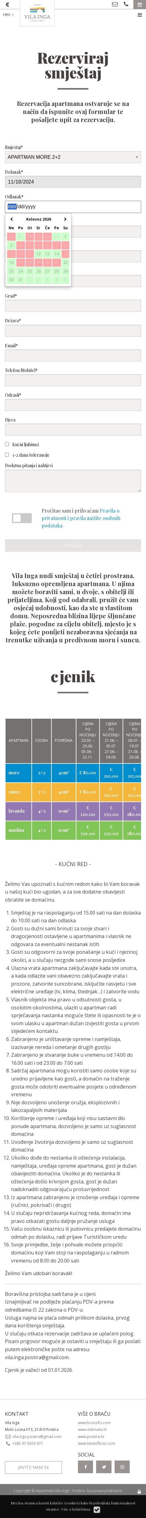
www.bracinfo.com (94, 1422)
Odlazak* (73, 203)
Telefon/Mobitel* (73, 376)
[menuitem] (13, 15)
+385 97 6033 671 (24, 1443)
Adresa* (73, 252)
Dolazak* (73, 178)
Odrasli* (73, 401)
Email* (73, 352)
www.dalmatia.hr (92, 1429)
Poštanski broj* (73, 277)
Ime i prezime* (73, 228)
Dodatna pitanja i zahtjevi (73, 477)
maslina (16, 830)
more (14, 773)
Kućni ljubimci (22, 444)
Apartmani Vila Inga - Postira (60, 1490)
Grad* (73, 302)
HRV (9, 14)
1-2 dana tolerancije (27, 455)
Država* (73, 327)
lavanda (17, 811)
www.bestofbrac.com (96, 1443)
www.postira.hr (91, 1436)
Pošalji (73, 545)
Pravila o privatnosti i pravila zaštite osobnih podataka (81, 518)
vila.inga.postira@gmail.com (37, 1357)
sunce (15, 792)
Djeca (73, 426)
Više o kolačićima (75, 1509)
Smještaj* (73, 153)
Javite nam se (33, 1467)
